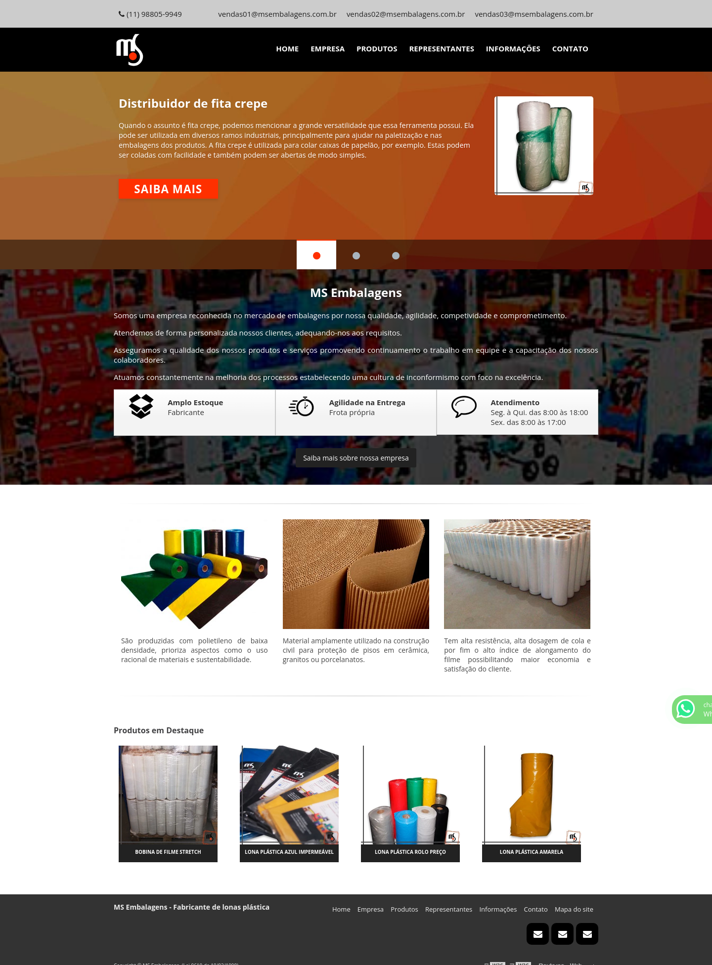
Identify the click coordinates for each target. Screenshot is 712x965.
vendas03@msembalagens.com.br (534, 14)
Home (287, 48)
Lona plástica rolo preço (410, 851)
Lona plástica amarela (532, 851)
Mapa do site (574, 909)
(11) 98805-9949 (150, 14)
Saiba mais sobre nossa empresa (356, 457)
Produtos (377, 48)
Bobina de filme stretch (168, 851)
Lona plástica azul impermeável (289, 851)
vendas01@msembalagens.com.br (277, 14)
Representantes (441, 48)
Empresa (328, 48)
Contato (570, 48)
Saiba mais (168, 189)
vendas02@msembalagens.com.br (406, 14)
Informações (513, 48)
